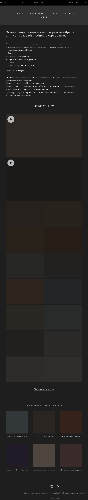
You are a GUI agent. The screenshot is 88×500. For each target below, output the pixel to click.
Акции (44, 17)
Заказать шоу (44, 106)
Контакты (68, 13)
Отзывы (54, 13)
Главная (18, 13)
